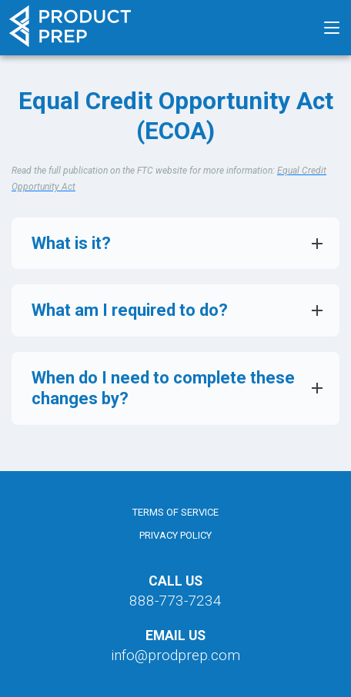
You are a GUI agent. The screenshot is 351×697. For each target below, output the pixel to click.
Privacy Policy (175, 535)
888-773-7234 (175, 600)
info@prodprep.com (175, 655)
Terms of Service (175, 512)
